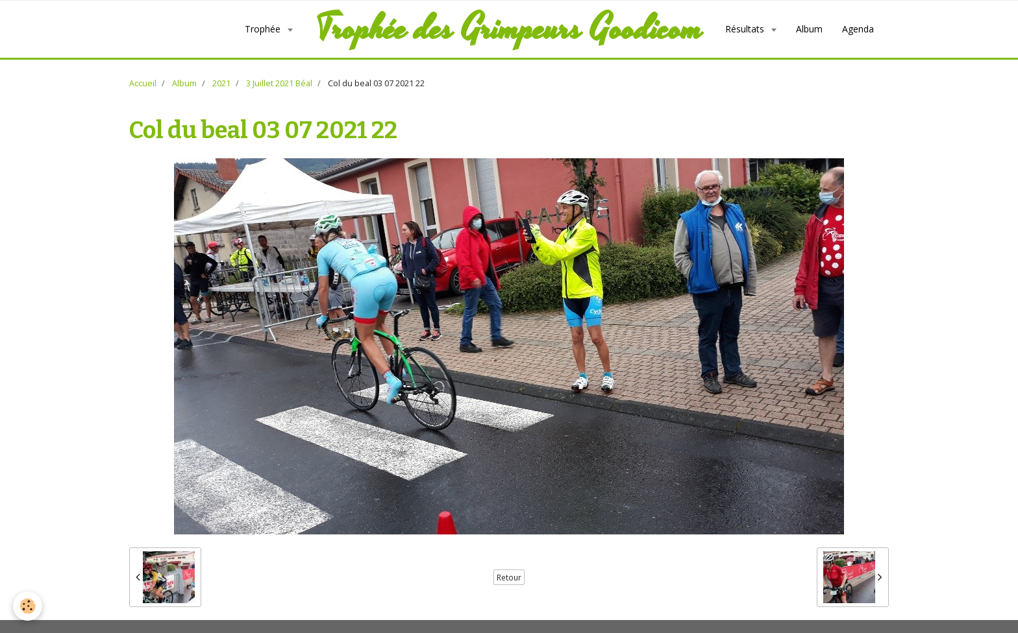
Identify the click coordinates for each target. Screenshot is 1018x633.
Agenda (858, 29)
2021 (221, 83)
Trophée (264, 29)
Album (809, 29)
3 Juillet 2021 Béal (279, 83)
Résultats (746, 29)
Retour (509, 577)
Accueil (142, 83)
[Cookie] (27, 606)
